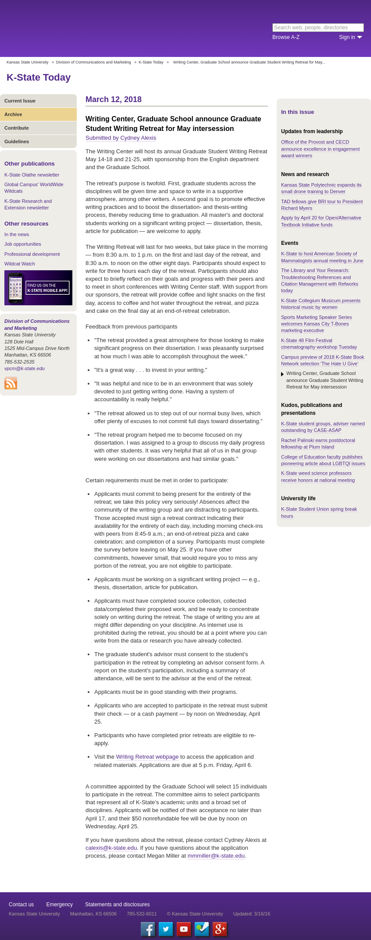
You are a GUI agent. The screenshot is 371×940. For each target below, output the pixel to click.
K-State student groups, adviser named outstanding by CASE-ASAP (323, 427)
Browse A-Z (286, 37)
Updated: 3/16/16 (251, 913)
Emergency (59, 904)
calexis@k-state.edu (111, 848)
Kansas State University (80, 28)
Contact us (21, 904)
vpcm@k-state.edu (24, 368)
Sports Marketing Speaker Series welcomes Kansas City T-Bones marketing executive (316, 324)
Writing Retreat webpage (147, 756)
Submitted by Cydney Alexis (121, 137)
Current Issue (20, 100)
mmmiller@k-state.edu (216, 855)
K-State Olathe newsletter (31, 174)
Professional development (32, 254)
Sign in (347, 37)
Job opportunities (22, 244)
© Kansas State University (195, 913)
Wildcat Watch (19, 263)
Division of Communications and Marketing (93, 62)
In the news (16, 234)
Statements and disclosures (117, 904)
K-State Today (151, 62)
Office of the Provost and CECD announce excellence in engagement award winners (320, 148)
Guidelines (16, 141)
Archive (13, 114)
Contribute (16, 128)
